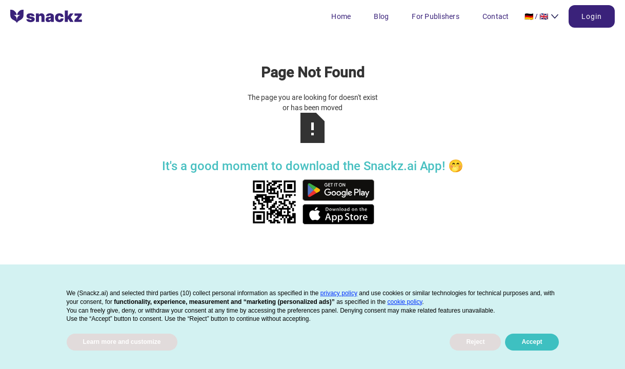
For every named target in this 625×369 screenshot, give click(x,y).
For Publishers (435, 16)
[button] (542, 16)
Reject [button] (475, 341)
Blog (381, 16)
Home (341, 16)
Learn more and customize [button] (122, 341)
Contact (495, 16)
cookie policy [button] (405, 301)
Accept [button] (531, 341)
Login (591, 16)
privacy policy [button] (338, 293)
